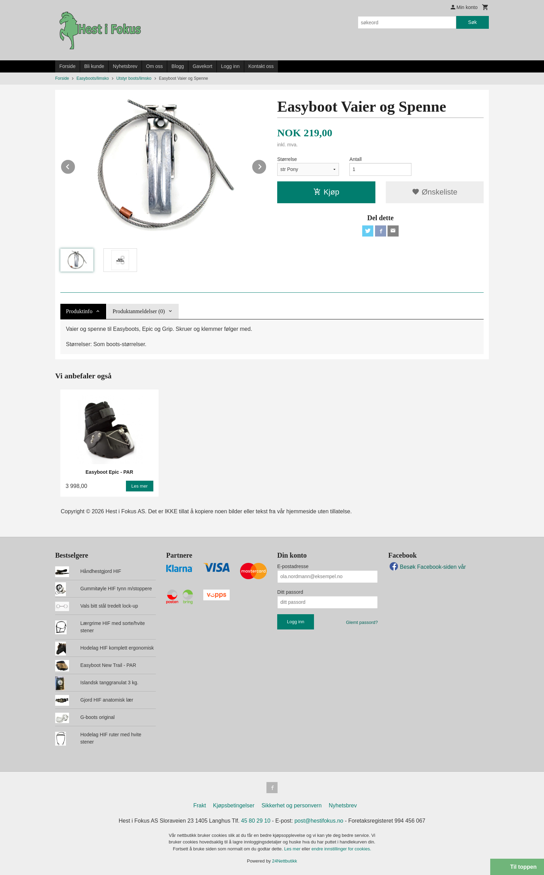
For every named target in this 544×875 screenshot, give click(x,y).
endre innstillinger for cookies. (341, 848)
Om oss (154, 66)
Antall (355, 159)
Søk (472, 22)
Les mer (293, 848)
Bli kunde (94, 66)
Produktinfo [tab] (79, 311)
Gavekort (202, 66)
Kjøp (326, 192)
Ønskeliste (434, 192)
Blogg (177, 66)
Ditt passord (290, 592)
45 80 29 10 (256, 821)
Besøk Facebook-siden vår (427, 567)
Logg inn (230, 66)
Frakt (199, 805)
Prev (75, 165)
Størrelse (287, 159)
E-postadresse (292, 566)
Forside (67, 66)
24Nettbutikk (284, 861)
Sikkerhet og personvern (292, 805)
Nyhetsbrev (125, 66)
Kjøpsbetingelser (233, 805)
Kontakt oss (261, 66)
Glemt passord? (362, 622)
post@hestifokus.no (319, 821)
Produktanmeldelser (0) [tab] (138, 311)
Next (266, 165)
